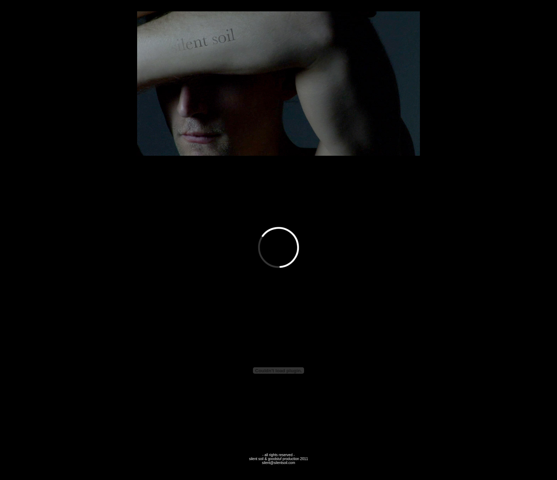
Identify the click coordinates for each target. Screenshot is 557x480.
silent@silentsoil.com (278, 463)
